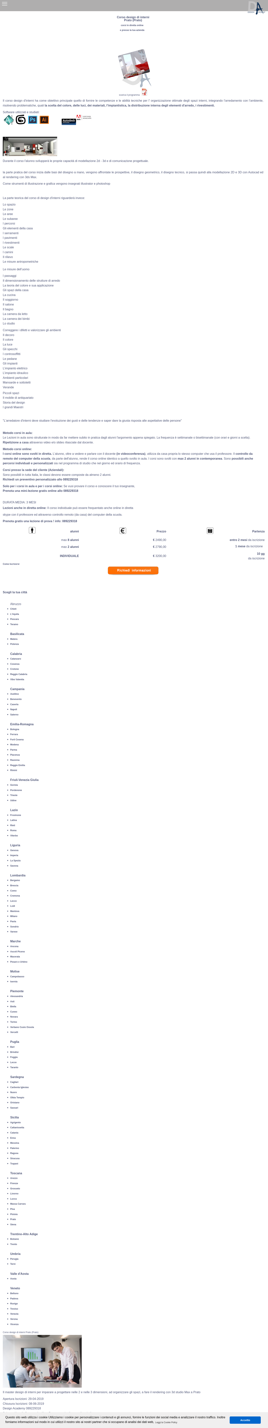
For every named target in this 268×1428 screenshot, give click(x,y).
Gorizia (14, 785)
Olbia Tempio (17, 1097)
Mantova (14, 911)
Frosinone (15, 815)
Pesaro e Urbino (18, 962)
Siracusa (15, 1158)
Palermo (14, 1148)
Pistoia (13, 1214)
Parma (13, 750)
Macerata (15, 956)
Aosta (13, 1278)
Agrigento (15, 1122)
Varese (13, 931)
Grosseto (15, 1188)
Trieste (13, 795)
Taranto (14, 1067)
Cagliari (14, 1082)
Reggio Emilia (17, 765)
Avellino (14, 694)
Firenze (14, 1183)
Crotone (14, 669)
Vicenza (14, 1324)
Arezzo (13, 1178)
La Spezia (15, 860)
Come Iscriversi (11, 564)
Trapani (14, 1163)
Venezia (14, 1314)
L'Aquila (14, 614)
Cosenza (14, 664)
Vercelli (14, 1032)
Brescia (14, 885)
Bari (12, 1047)
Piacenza (15, 755)
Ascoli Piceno (17, 951)
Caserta (14, 704)
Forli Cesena (17, 739)
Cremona (15, 895)
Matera (13, 639)
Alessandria (16, 996)
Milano (13, 916)
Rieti (12, 825)
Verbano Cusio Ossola (22, 1027)
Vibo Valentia (17, 679)
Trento (13, 1244)
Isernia (13, 981)
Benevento (16, 699)
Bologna (14, 729)
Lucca (13, 1199)
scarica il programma (129, 95)
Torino (13, 1022)
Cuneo (13, 1011)
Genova (14, 850)
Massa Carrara (18, 1204)
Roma (13, 830)
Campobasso (17, 976)
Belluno (14, 1293)
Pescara (14, 619)
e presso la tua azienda (132, 30)
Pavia (13, 921)
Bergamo (15, 880)
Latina (13, 820)
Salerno (14, 714)
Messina (14, 1143)
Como (13, 890)
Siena (13, 1224)
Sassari (14, 1108)
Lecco (13, 901)
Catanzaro (15, 659)
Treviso (14, 1309)
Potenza (14, 644)
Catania (14, 1132)
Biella (13, 1006)
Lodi (12, 906)
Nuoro (13, 1092)
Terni (12, 1264)
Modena (14, 744)
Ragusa (14, 1153)
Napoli (13, 709)
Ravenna (15, 760)
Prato (13, 1219)
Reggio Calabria (18, 674)
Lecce (13, 1062)
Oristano (14, 1102)
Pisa (12, 1209)
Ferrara (14, 734)
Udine (13, 800)
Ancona (14, 946)
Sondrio (14, 926)
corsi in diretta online (132, 25)
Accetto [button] (245, 1420)
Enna (13, 1138)
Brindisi (14, 1052)
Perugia (14, 1259)
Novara (14, 1016)
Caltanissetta (17, 1127)
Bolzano (14, 1239)
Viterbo (14, 835)
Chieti (13, 609)
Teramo (14, 624)
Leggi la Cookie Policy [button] (166, 1422)
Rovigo (14, 1303)
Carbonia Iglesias (19, 1087)
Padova (14, 1298)
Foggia (13, 1057)
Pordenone (16, 790)
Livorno (14, 1193)
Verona (14, 1319)
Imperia (14, 855)
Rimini (13, 770)
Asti (12, 1001)
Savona (14, 866)
